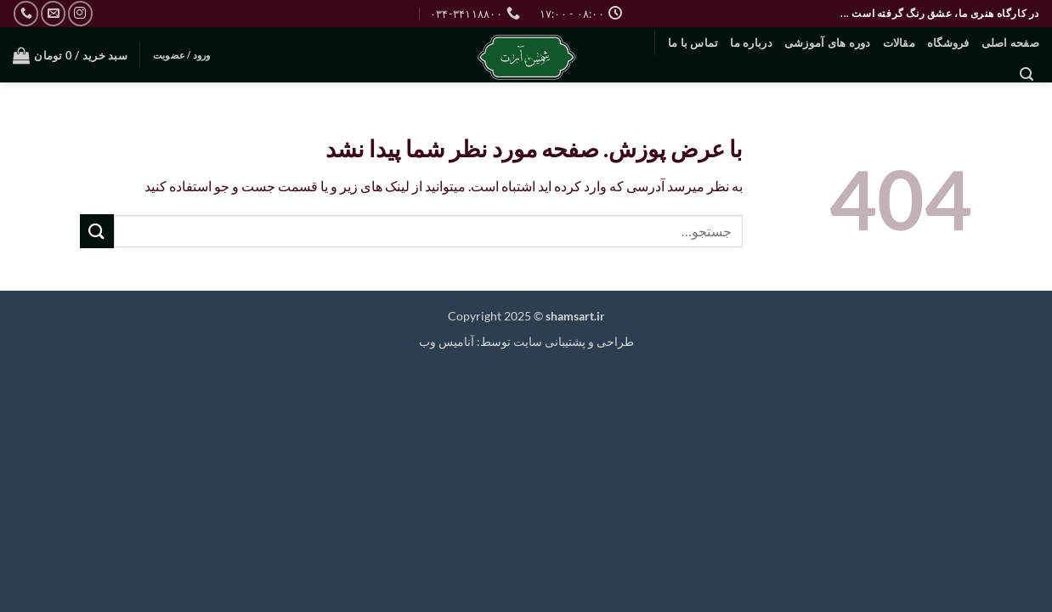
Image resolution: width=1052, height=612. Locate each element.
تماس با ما (693, 42)
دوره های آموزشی (827, 42)
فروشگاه (948, 42)
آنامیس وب (446, 341)
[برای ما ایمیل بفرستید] (53, 13)
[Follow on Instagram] (80, 13)
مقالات (899, 42)
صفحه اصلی (1010, 42)
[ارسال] (97, 230)
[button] (1026, 74)
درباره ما (751, 42)
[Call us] (26, 13)
